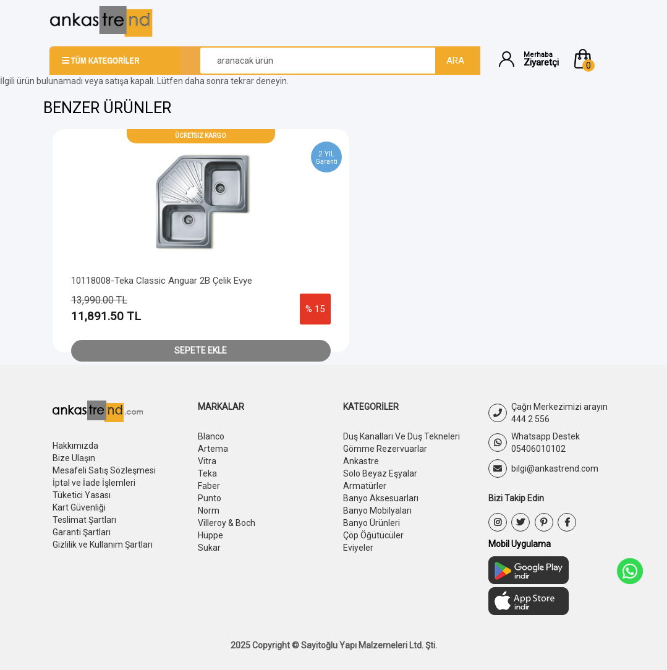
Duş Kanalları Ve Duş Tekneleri (401, 436)
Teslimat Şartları (84, 520)
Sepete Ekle (200, 350)
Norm (208, 510)
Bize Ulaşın (74, 458)
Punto (209, 498)
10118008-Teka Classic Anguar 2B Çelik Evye (161, 280)
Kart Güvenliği (79, 507)
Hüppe (210, 535)
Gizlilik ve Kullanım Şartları (103, 544)
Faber (209, 486)
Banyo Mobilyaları (377, 510)
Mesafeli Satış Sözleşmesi (104, 470)
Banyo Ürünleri (371, 523)
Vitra (207, 461)
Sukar (209, 548)
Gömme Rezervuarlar (385, 449)
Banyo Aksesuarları (380, 498)
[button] (594, 58)
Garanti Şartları (82, 532)
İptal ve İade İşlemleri (94, 483)
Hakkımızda (75, 446)
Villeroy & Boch (226, 523)
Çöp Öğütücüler (373, 535)
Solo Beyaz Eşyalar (380, 473)
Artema (213, 449)
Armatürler (364, 486)
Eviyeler (358, 548)
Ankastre (361, 461)
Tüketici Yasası (82, 495)
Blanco (211, 436)
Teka (207, 473)
